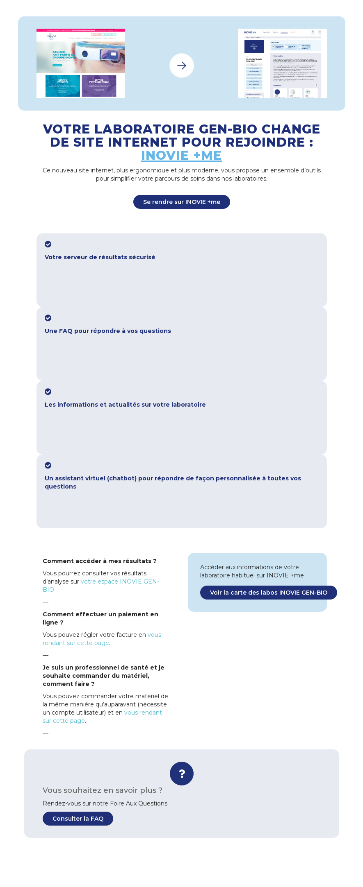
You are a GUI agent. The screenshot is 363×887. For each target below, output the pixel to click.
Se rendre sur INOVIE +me (181, 202)
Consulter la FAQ (78, 818)
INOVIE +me (181, 155)
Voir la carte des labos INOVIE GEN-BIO (268, 592)
